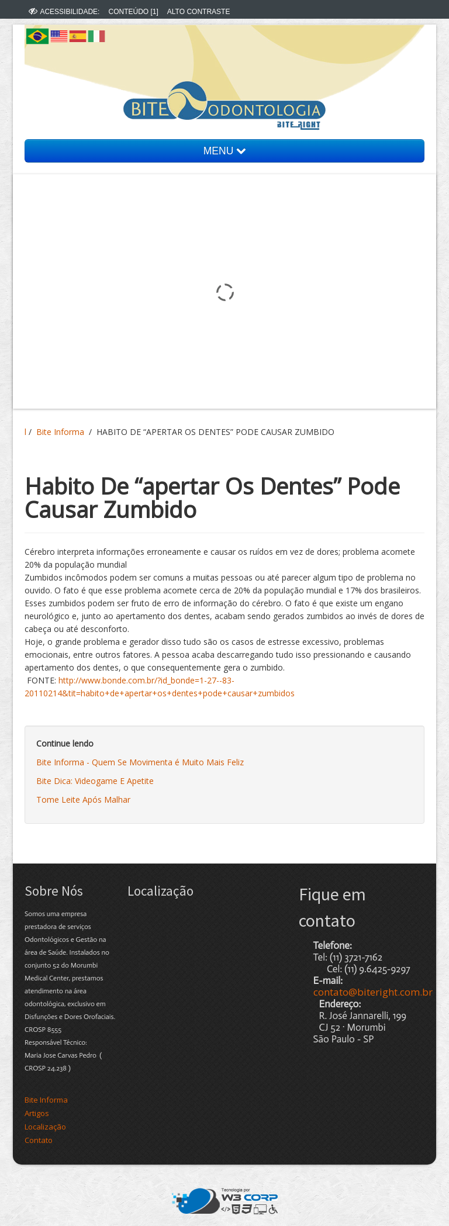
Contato (39, 1140)
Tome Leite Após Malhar (83, 799)
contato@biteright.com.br (373, 992)
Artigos (37, 1113)
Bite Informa (60, 431)
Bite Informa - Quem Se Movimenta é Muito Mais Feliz (140, 762)
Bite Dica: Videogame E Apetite (95, 780)
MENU (224, 151)
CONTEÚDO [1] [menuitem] (133, 12)
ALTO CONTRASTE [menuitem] (198, 12)
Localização (45, 1126)
